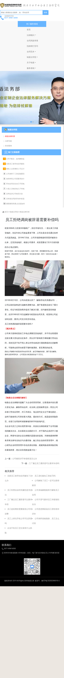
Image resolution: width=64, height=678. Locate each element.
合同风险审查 (32, 41)
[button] (31, 121)
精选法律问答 (9, 136)
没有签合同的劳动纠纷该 (15, 199)
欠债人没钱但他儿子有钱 (15, 189)
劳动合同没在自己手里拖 (15, 184)
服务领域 (30, 68)
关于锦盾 (30, 62)
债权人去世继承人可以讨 (15, 169)
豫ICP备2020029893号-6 (50, 581)
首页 (29, 29)
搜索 (45, 12)
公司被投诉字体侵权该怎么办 (24, 458)
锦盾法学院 (31, 57)
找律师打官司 (32, 46)
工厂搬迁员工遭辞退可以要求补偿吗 (44, 463)
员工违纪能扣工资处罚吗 (45, 476)
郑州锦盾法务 (29, 581)
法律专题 (7, 141)
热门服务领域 (32, 24)
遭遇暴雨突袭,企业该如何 (15, 204)
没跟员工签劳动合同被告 (15, 164)
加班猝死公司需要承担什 (15, 179)
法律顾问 (30, 35)
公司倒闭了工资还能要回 (15, 174)
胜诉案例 (7, 146)
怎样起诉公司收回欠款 (14, 194)
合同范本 (30, 52)
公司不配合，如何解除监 (15, 159)
